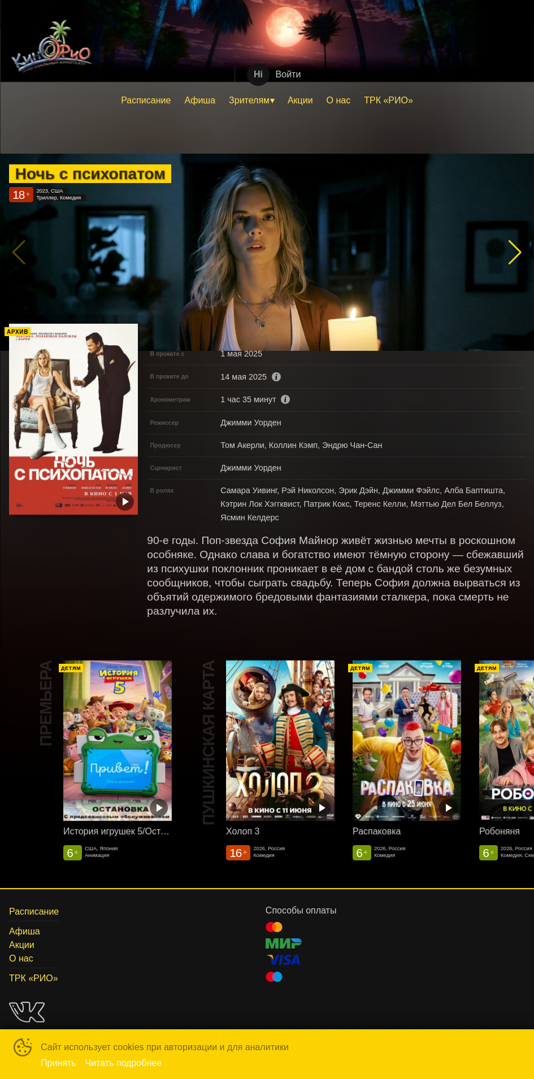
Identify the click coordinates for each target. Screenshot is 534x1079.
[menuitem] (145, 100)
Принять (58, 1063)
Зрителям (249, 100)
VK (27, 1012)
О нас (339, 100)
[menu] (267, 100)
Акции (300, 100)
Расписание (146, 100)
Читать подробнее (123, 1063)
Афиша (199, 100)
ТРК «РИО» (388, 100)
